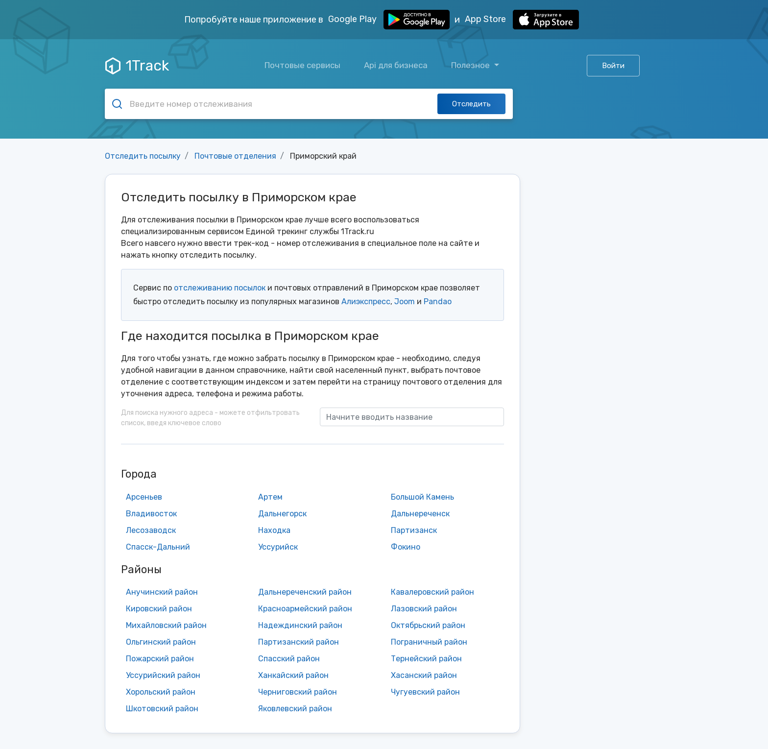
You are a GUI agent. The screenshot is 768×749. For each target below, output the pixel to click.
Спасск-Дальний (158, 547)
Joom (404, 301)
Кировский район (159, 608)
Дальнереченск (420, 513)
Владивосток (151, 513)
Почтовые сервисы (302, 65)
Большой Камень (422, 497)
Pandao (438, 301)
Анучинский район (162, 592)
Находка (274, 530)
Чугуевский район (425, 692)
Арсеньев (144, 497)
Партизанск (414, 530)
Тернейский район (426, 658)
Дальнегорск (282, 513)
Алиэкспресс (365, 301)
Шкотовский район (162, 708)
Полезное (471, 65)
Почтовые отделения (235, 156)
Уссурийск (278, 547)
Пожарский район (160, 658)
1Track (137, 65)
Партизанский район (298, 642)
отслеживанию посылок (219, 287)
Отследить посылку (143, 156)
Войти (613, 65)
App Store (522, 19)
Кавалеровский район (432, 592)
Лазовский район (424, 608)
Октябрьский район (428, 625)
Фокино (405, 547)
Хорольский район (160, 692)
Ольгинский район (161, 642)
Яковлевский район (295, 708)
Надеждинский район (300, 625)
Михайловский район (166, 625)
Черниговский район (297, 692)
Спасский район (289, 658)
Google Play (389, 19)
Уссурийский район (163, 675)
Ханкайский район (293, 675)
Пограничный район (429, 642)
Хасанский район (424, 675)
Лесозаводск (151, 530)
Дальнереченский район (305, 592)
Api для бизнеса (396, 65)
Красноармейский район (305, 608)
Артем (270, 497)
